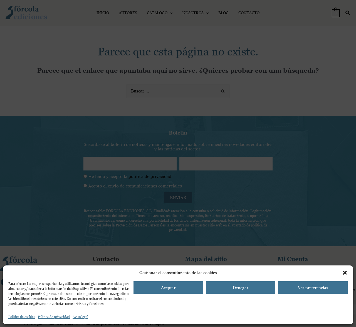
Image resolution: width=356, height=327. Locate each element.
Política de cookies (21, 317)
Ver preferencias (313, 287)
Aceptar (168, 287)
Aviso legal (80, 317)
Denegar (240, 287)
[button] (345, 272)
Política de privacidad (54, 317)
